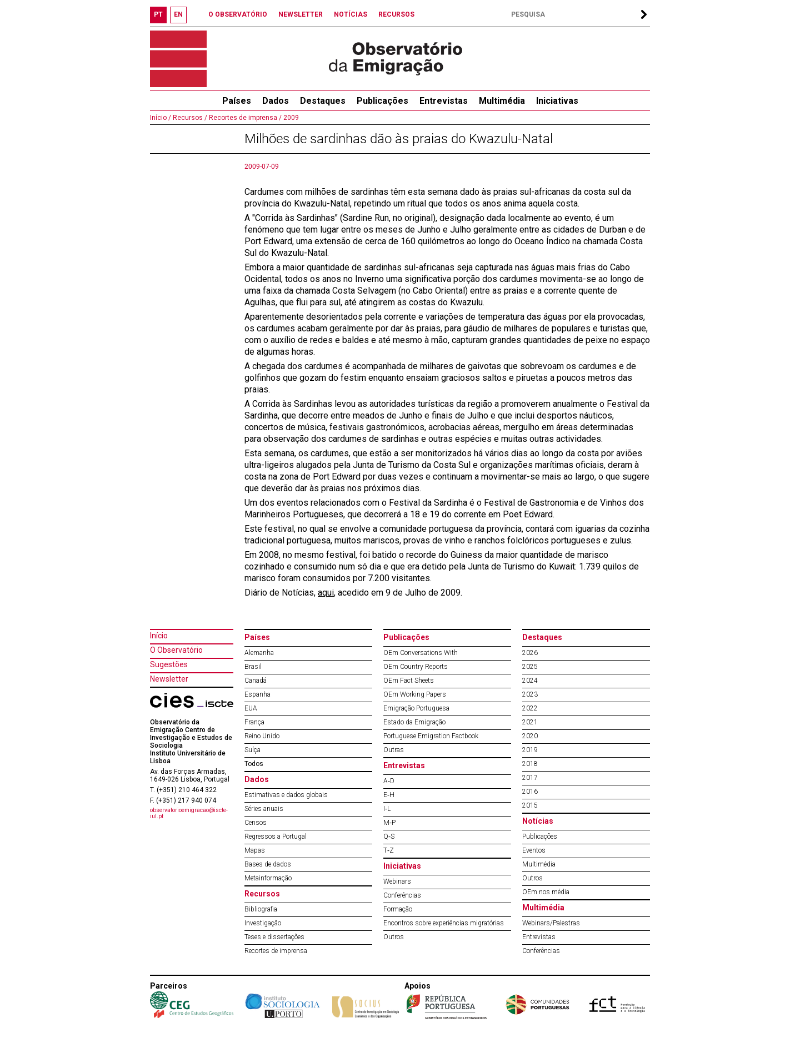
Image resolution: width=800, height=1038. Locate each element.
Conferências (402, 895)
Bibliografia (260, 909)
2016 (530, 791)
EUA (250, 708)
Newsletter (169, 678)
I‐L (387, 809)
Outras (393, 750)
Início (159, 635)
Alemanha (259, 653)
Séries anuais (263, 809)
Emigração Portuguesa (416, 708)
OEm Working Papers (414, 694)
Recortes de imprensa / (244, 118)
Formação (397, 909)
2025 (530, 667)
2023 (530, 694)
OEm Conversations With (420, 653)
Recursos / (189, 118)
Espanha (257, 694)
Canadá (255, 680)
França (254, 722)
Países (257, 637)
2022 (530, 708)
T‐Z (388, 850)
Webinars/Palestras (551, 923)
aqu (325, 592)
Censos (255, 823)
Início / (160, 118)
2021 (530, 722)
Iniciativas (557, 100)
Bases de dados (267, 864)
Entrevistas (443, 100)
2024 (530, 680)
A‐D (388, 781)
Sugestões (169, 664)
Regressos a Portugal (275, 836)
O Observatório (176, 650)
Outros (393, 937)
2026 (530, 653)
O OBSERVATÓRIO (237, 14)
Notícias (537, 821)
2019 (530, 750)
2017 (530, 778)
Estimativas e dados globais (286, 795)
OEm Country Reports (415, 667)
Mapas (254, 850)
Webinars (397, 881)
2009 (290, 118)
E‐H (388, 795)
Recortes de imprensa (275, 951)
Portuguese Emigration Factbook (430, 736)
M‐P (389, 823)
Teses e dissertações (274, 937)
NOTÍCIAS (350, 14)
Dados (275, 100)
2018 (530, 764)
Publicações (382, 100)
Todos (253, 764)
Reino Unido (261, 736)
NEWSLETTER (300, 14)
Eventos (534, 850)
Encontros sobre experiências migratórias (443, 923)
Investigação (262, 923)
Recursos (262, 893)
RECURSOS (396, 14)
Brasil (253, 667)
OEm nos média (545, 892)
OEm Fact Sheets (408, 680)
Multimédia (502, 100)
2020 (530, 736)
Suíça (252, 750)
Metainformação (268, 878)
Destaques (323, 100)
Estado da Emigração (414, 722)
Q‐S (388, 836)
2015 (530, 805)
